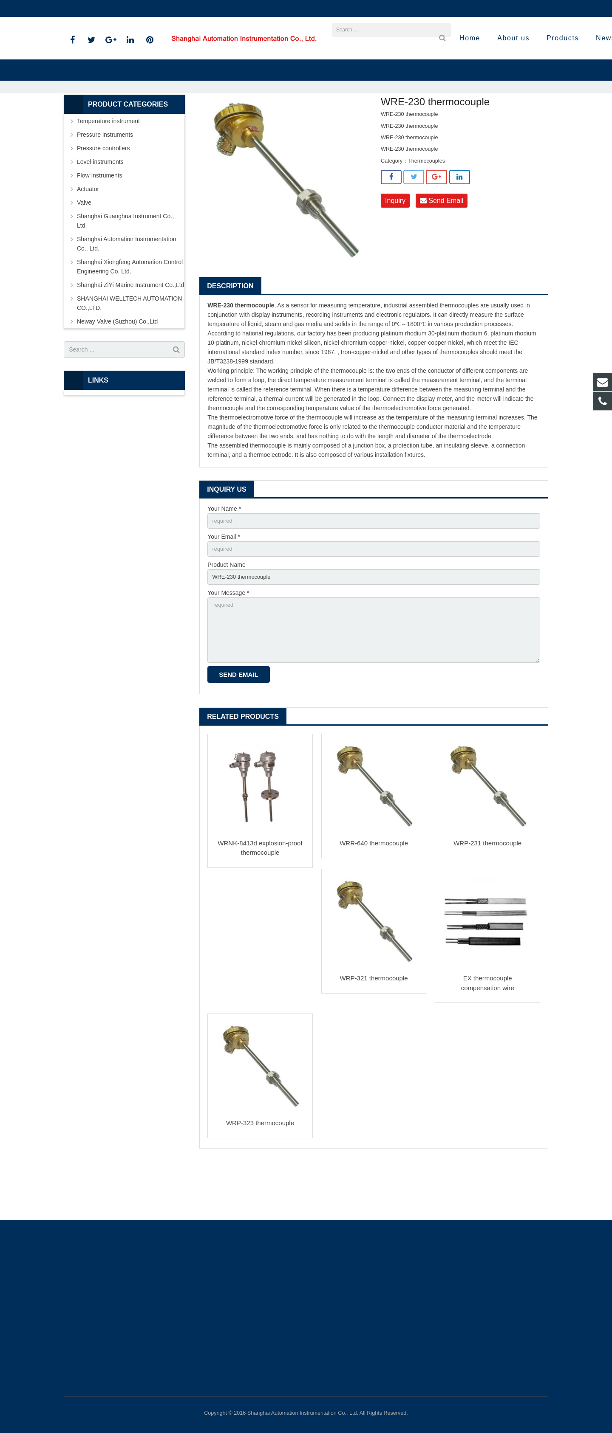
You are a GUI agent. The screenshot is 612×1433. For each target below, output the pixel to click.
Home (200, 119)
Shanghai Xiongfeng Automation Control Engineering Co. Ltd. (130, 313)
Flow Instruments (99, 221)
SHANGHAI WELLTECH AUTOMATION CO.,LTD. (129, 349)
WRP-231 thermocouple (487, 899)
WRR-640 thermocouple (374, 899)
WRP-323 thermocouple (260, 1179)
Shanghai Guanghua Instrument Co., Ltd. (125, 267)
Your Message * (228, 643)
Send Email (441, 247)
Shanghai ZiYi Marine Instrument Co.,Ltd (130, 331)
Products (229, 119)
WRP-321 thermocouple (374, 1034)
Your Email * (223, 584)
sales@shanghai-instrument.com (165, 8)
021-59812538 (89, 8)
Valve (84, 248)
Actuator (88, 235)
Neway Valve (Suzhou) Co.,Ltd (117, 367)
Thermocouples (333, 119)
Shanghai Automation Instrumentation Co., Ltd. (126, 290)
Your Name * (224, 555)
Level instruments (100, 208)
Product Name (226, 613)
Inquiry (395, 247)
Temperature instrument (277, 119)
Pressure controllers (103, 194)
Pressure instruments (105, 180)
